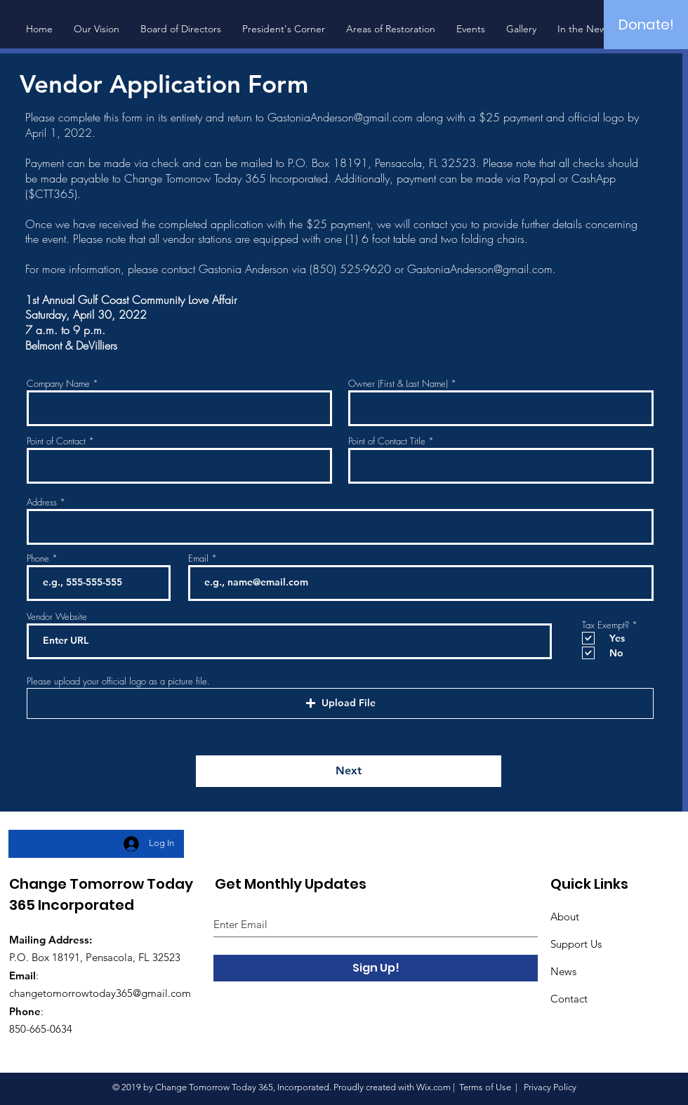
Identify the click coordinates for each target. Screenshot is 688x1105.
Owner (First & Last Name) (398, 383)
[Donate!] (646, 24)
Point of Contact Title (386, 441)
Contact (569, 998)
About (564, 916)
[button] (340, 703)
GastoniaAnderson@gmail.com (340, 117)
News (563, 971)
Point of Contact (56, 441)
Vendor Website (57, 616)
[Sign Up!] (375, 968)
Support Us (576, 944)
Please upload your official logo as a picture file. (118, 681)
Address (42, 502)
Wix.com (433, 1087)
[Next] (348, 771)
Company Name (58, 383)
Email (198, 558)
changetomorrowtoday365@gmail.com (100, 993)
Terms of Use (485, 1087)
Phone (38, 558)
